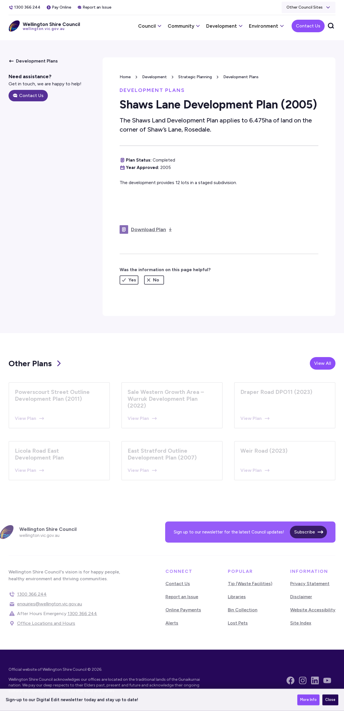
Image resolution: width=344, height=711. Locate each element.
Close (330, 700)
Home (125, 76)
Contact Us (308, 26)
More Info (308, 700)
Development (154, 76)
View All (322, 363)
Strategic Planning (195, 76)
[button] (308, 7)
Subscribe (304, 532)
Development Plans (241, 76)
